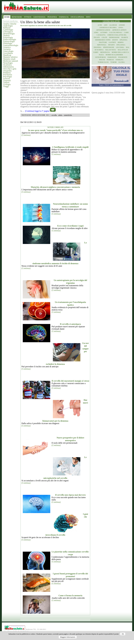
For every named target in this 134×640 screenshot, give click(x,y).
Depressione (114, 37)
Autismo (103, 32)
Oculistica (7, 65)
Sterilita (119, 60)
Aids (105, 25)
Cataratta (101, 35)
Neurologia (8, 63)
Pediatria (7, 73)
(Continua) (25, 135)
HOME (7, 17)
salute (60, 115)
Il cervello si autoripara (70, 324)
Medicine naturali (10, 61)
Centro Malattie (111, 21)
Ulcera (121, 62)
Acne (100, 25)
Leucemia (120, 47)
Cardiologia (8, 30)
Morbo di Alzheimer (114, 55)
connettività (68, 115)
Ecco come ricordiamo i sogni (70, 226)
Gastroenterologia (10, 45)
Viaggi (6, 86)
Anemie (122, 25)
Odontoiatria (8, 67)
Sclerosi (6, 78)
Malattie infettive (10, 57)
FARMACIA (64, 17)
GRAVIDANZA (39, 17)
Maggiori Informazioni (67, 637)
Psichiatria (7, 75)
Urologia (7, 84)
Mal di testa (110, 50)
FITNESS (27, 17)
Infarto (111, 45)
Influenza (120, 45)
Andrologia (8, 26)
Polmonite (122, 57)
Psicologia (7, 76)
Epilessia (123, 40)
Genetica (7, 47)
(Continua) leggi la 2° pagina (37, 111)
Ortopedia (7, 71)
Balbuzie (7, 28)
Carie (126, 32)
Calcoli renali (115, 32)
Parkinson (112, 57)
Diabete (6, 35)
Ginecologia (8, 51)
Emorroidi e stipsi (102, 40)
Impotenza (101, 45)
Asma (96, 32)
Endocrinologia (9, 39)
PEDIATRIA (52, 17)
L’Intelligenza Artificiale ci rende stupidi (70, 147)
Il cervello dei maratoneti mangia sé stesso (70, 381)
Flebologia (7, 43)
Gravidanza (8, 53)
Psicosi (102, 60)
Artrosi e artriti (119, 30)
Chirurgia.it (8, 31)
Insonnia (97, 47)
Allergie (113, 25)
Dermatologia (9, 33)
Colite (104, 37)
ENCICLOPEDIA (77, 17)
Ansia (120, 27)
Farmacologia (9, 41)
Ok (123, 634)
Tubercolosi (103, 62)
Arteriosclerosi (103, 30)
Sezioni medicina (10, 21)
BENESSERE (17, 17)
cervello (54, 115)
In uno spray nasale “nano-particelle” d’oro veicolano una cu (55, 130)
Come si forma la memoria (70, 595)
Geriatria (7, 49)
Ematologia (8, 37)
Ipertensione (108, 47)
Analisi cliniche (9, 24)
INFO (88, 17)
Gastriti (112, 42)
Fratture (103, 42)
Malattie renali (9, 59)
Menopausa (105, 52)
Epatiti (115, 40)
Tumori (6, 82)
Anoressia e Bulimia (107, 27)
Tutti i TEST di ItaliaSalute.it (111, 85)
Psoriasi (110, 60)
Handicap (7, 55)
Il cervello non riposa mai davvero (70, 495)
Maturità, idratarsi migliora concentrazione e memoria (55, 187)
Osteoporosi (100, 57)
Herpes (121, 42)
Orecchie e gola (9, 69)
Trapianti (7, 80)
